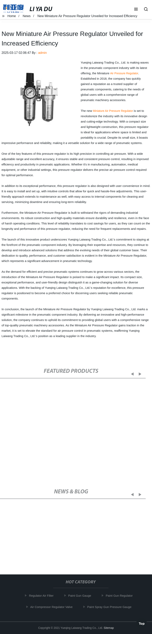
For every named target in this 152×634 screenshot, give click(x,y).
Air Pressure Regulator (124, 73)
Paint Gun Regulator (121, 595)
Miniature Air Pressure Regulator (113, 110)
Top (142, 623)
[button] (136, 9)
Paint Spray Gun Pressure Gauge (111, 606)
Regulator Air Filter (43, 595)
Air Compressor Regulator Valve (53, 606)
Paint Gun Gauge (81, 595)
